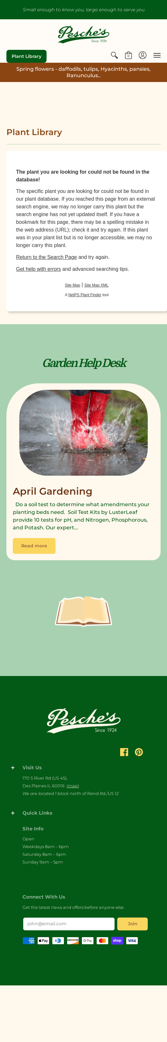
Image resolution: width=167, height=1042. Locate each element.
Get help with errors (38, 269)
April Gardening (52, 491)
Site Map (72, 285)
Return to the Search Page (46, 257)
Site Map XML (96, 285)
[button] (114, 55)
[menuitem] (114, 55)
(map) (72, 785)
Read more (34, 546)
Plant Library (26, 56)
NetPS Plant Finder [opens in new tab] (84, 295)
